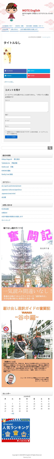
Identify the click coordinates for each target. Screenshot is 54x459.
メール (7, 120)
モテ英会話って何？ (7, 26)
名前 (6, 114)
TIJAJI (29, 457)
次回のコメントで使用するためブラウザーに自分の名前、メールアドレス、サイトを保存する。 (28, 132)
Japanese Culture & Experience (12, 190)
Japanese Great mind (8, 193)
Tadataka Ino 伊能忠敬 (9, 163)
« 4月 (12, 414)
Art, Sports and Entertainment (11, 186)
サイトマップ (6, 220)
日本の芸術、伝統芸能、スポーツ (34, 26)
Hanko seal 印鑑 (7, 167)
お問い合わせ (14, 29)
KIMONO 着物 (6, 170)
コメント (7, 100)
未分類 (4, 197)
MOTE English (31, 10)
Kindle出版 (5, 29)
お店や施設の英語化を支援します (28, 29)
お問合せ (4, 213)
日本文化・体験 (19, 26)
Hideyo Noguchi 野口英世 (11, 159)
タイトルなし (9, 82)
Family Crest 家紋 (8, 174)
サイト (7, 126)
